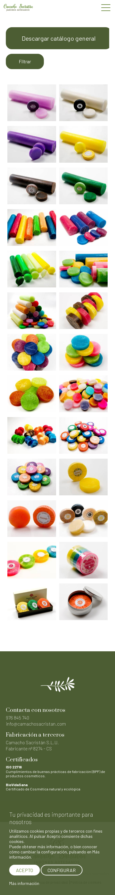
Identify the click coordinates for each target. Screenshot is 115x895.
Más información (24, 883)
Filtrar (25, 61)
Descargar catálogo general (59, 38)
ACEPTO (24, 870)
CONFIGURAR (62, 870)
